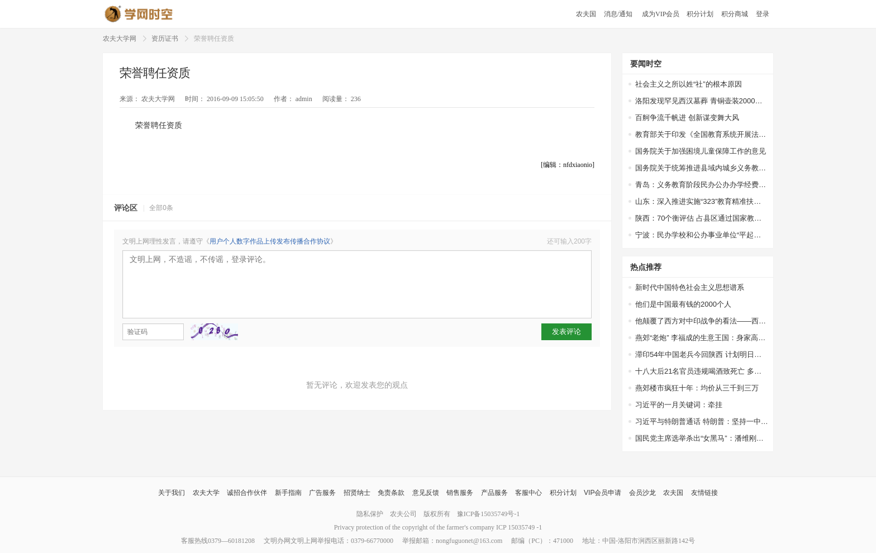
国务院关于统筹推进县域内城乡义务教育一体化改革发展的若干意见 (701, 168)
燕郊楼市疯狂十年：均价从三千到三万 (697, 388)
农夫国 (586, 14)
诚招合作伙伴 (247, 493)
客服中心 (528, 493)
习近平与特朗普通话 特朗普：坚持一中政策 (701, 421)
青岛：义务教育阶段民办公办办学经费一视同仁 (701, 184)
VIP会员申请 (602, 493)
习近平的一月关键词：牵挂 (678, 405)
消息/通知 (619, 14)
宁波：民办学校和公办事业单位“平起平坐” (701, 235)
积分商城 (734, 14)
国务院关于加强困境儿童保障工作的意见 (700, 151)
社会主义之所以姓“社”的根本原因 (688, 84)
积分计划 (700, 14)
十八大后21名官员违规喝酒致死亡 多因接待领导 (701, 371)
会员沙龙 (642, 493)
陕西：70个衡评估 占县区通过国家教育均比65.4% (701, 218)
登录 (762, 14)
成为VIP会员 (660, 14)
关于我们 (171, 493)
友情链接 (704, 493)
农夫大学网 (119, 38)
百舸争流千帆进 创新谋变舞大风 (687, 117)
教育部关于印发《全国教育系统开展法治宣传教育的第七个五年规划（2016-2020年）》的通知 (701, 134)
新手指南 (288, 493)
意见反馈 (425, 493)
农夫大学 (206, 493)
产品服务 (494, 493)
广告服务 (322, 493)
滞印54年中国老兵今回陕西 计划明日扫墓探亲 (701, 354)
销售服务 (459, 493)
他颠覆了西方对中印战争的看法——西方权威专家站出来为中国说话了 (701, 321)
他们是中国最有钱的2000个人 (683, 304)
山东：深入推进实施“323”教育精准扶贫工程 (701, 201)
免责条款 (391, 493)
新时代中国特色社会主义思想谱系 (689, 287)
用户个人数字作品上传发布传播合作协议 (270, 241)
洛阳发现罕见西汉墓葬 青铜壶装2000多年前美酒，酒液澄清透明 (701, 101)
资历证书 (164, 38)
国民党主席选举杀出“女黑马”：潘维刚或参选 (701, 438)
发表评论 (566, 331)
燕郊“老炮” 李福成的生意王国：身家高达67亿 (701, 337)
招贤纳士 (357, 493)
